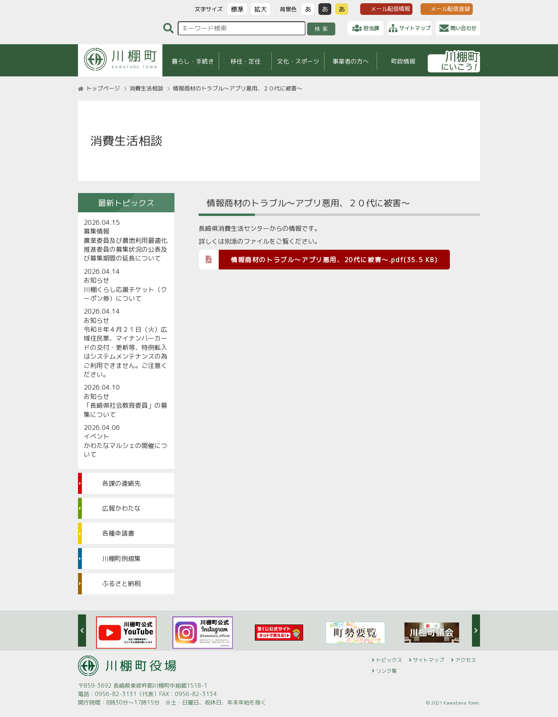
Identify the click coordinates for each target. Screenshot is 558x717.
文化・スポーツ (298, 61)
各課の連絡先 (121, 483)
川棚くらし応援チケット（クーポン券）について (125, 294)
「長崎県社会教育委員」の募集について (125, 410)
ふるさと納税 (121, 583)
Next (476, 630)
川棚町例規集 (121, 558)
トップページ (103, 88)
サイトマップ (428, 660)
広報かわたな (121, 508)
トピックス (389, 660)
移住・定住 (245, 61)
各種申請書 (118, 533)
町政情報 (403, 61)
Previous (82, 630)
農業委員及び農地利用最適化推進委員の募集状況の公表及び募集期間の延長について (125, 249)
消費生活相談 (146, 88)
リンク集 (386, 670)
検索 (322, 29)
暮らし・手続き (193, 61)
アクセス (465, 660)
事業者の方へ (350, 61)
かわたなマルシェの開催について (125, 450)
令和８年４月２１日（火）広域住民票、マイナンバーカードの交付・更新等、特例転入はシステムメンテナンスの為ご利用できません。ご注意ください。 (125, 352)
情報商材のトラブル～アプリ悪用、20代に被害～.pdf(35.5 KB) (318, 259)
